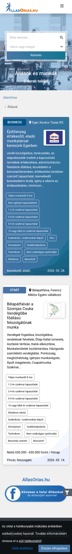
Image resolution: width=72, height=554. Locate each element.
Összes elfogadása (54, 548)
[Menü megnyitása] (62, 6)
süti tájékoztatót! (30, 541)
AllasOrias (10, 97)
